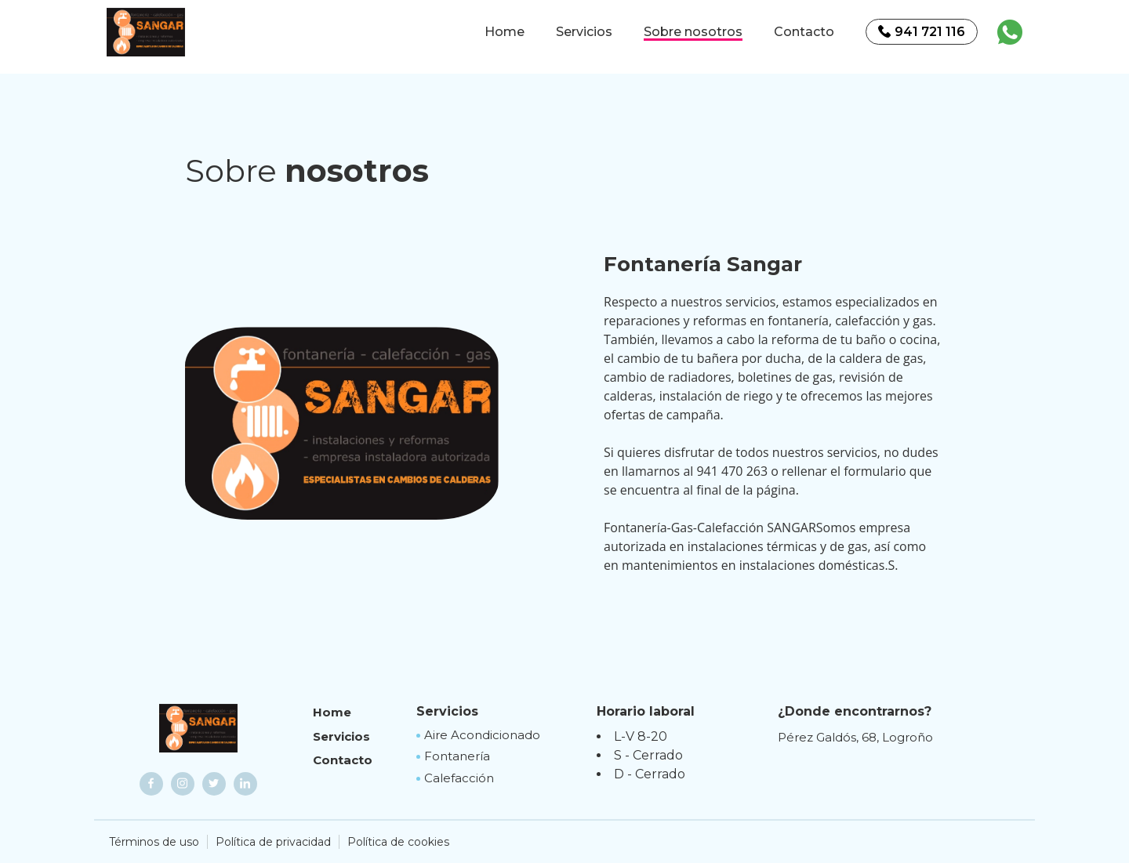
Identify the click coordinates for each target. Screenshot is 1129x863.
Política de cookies (398, 842)
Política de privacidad (273, 842)
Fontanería (457, 756)
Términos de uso (154, 842)
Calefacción (459, 778)
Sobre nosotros (693, 31)
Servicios (584, 31)
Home (505, 31)
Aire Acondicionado (482, 734)
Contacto (804, 31)
